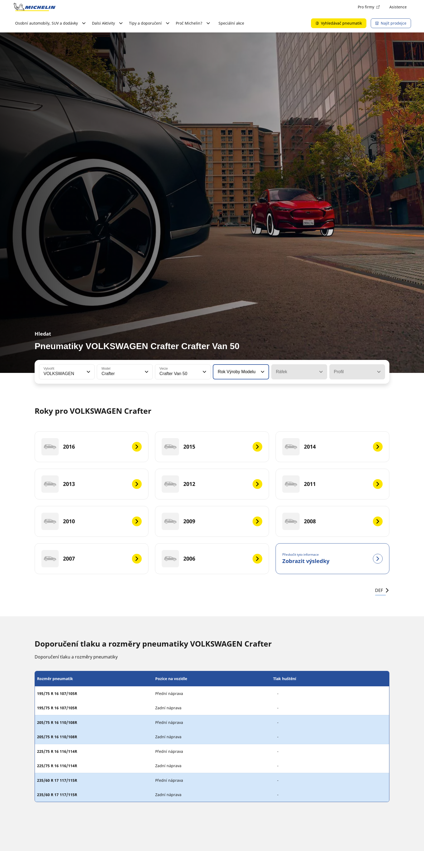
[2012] (212, 484)
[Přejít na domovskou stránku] (34, 7)
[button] (88, 371)
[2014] (332, 446)
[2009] (212, 521)
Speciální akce (231, 23)
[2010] (91, 521)
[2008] (332, 521)
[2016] (91, 446)
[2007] (91, 558)
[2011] (332, 484)
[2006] (212, 558)
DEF (382, 590)
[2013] (91, 484)
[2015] (212, 446)
